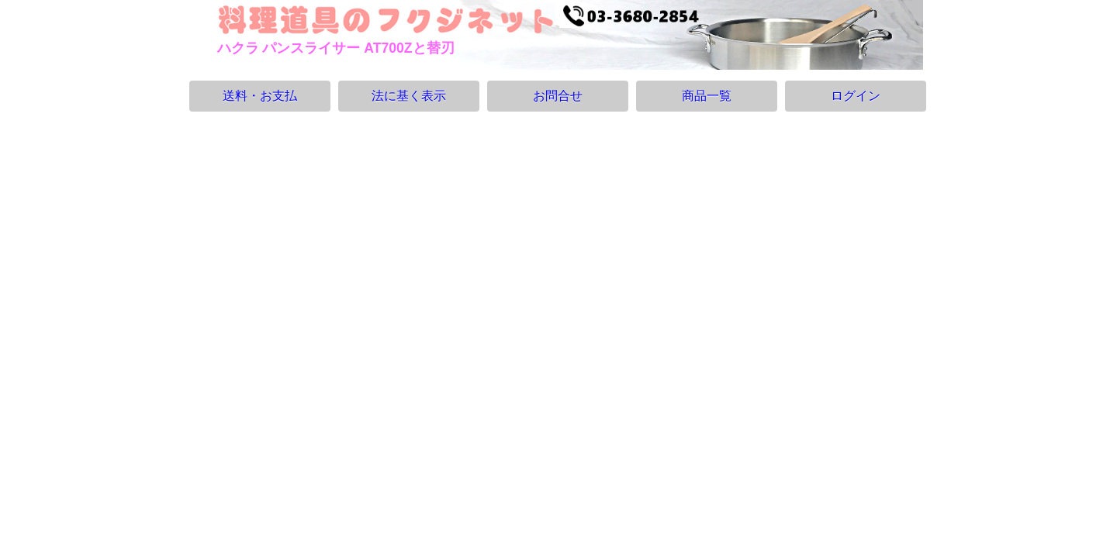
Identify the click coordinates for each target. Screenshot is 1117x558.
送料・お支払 (260, 95)
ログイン (855, 95)
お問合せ (558, 95)
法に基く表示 (409, 95)
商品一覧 (706, 95)
